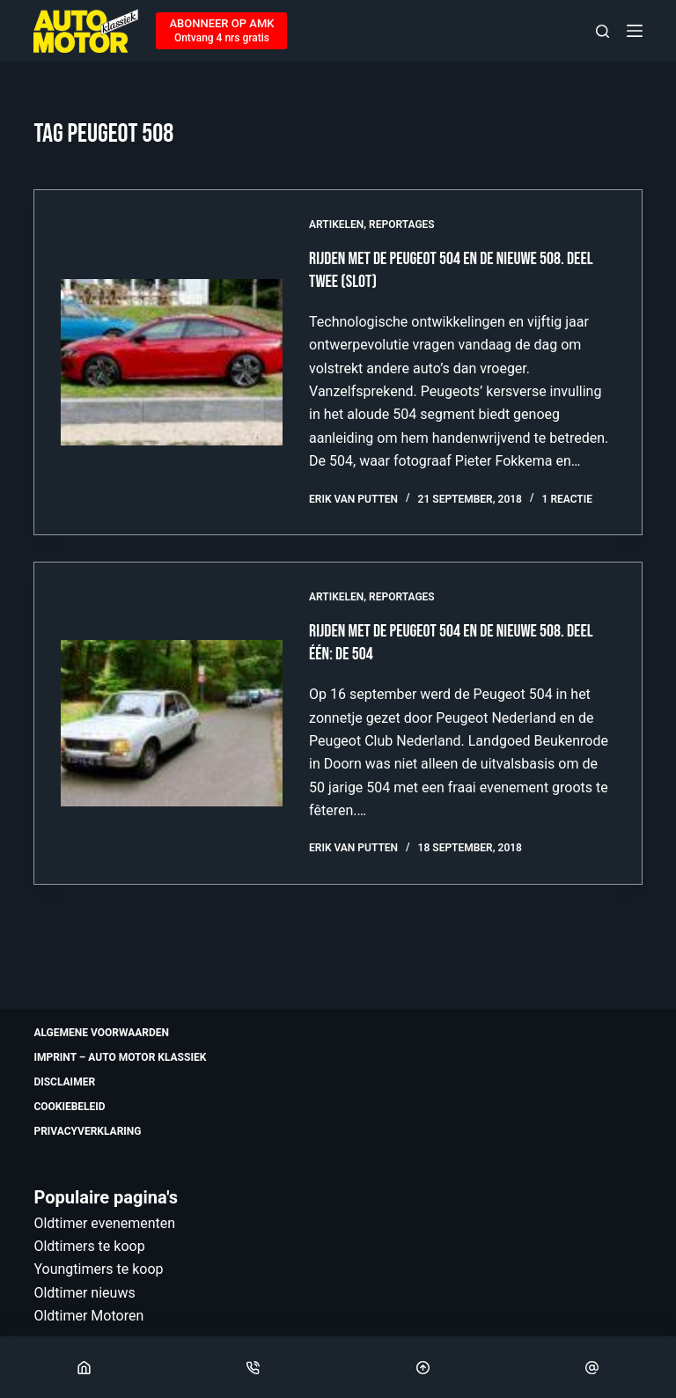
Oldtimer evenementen (104, 1223)
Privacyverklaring (87, 1131)
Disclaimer (64, 1082)
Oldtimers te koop (88, 1246)
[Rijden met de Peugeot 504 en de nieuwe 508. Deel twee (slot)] (172, 362)
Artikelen (336, 224)
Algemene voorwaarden (101, 1032)
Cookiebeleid (69, 1106)
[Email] (592, 1367)
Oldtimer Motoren (88, 1315)
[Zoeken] (602, 31)
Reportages (402, 224)
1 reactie (567, 499)
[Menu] (635, 31)
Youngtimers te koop (98, 1269)
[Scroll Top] (423, 1367)
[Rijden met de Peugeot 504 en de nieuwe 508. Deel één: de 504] (172, 723)
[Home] (84, 1367)
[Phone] (253, 1367)
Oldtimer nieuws (84, 1292)
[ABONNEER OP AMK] (221, 30)
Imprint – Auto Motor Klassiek (119, 1057)
